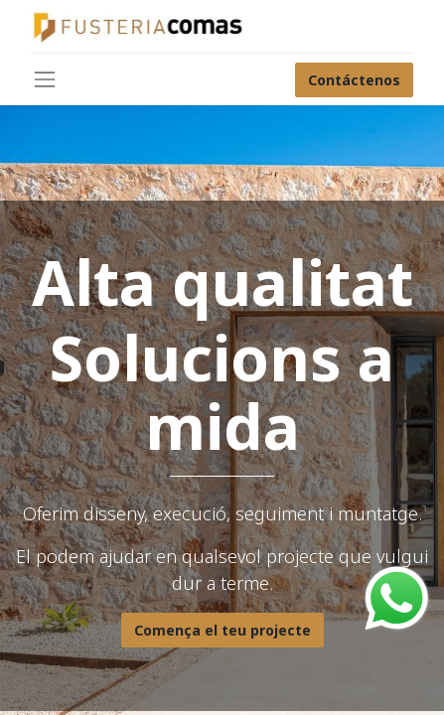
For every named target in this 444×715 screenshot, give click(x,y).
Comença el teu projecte (222, 630)
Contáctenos (354, 80)
